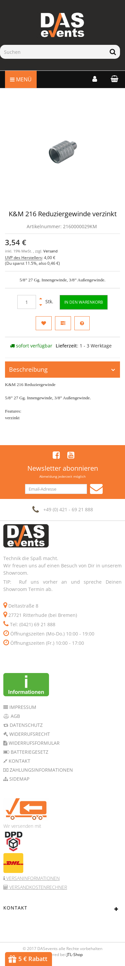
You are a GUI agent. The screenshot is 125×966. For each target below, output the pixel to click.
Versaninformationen (32, 878)
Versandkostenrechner (37, 887)
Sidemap (18, 779)
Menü (21, 79)
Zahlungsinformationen (40, 770)
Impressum (22, 707)
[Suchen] (53, 52)
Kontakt (18, 761)
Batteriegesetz (28, 752)
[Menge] (26, 302)
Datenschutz (25, 725)
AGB (14, 716)
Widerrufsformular (33, 743)
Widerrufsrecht (29, 734)
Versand (50, 251)
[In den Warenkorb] (84, 302)
